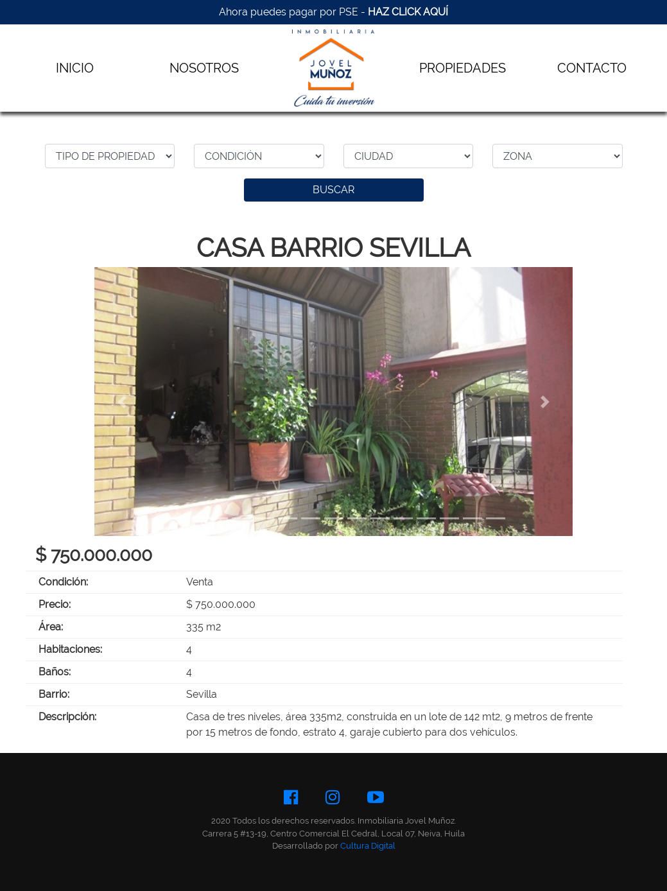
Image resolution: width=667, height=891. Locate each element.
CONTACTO (592, 68)
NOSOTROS (204, 68)
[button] (122, 401)
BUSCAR (333, 190)
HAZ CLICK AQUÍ (408, 12)
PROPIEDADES (462, 68)
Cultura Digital (367, 846)
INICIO (75, 68)
